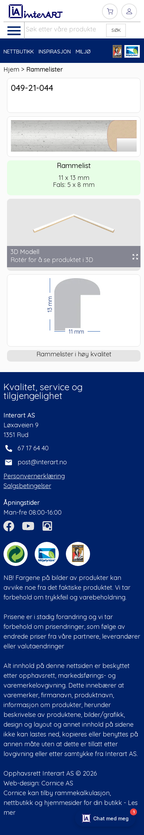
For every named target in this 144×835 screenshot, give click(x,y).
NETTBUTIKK (19, 51)
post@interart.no (42, 462)
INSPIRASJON (55, 51)
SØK (116, 30)
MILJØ (83, 51)
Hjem (11, 69)
